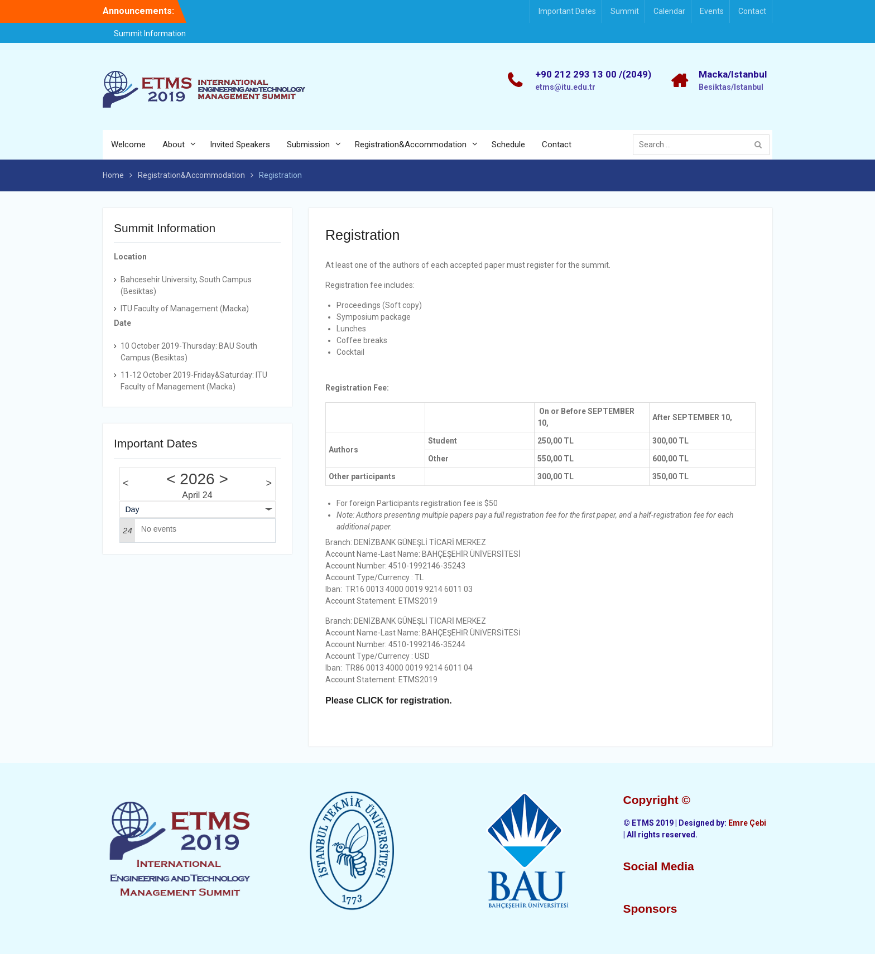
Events (712, 11)
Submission (308, 144)
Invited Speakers (240, 144)
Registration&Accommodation (411, 144)
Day (133, 509)
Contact (752, 11)
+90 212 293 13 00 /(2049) (593, 74)
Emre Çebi (747, 822)
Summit (624, 11)
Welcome (128, 144)
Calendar (669, 11)
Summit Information (150, 33)
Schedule (508, 144)
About (173, 144)
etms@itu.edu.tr (565, 87)
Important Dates (567, 11)
